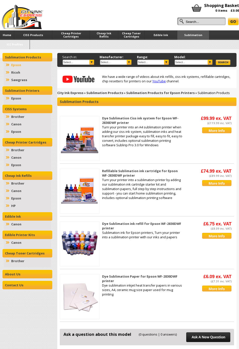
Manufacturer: (112, 57)
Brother (17, 116)
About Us (12, 274)
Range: (142, 57)
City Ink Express (70, 93)
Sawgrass (19, 80)
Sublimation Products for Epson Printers (160, 93)
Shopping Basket (221, 5)
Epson (16, 65)
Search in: (69, 57)
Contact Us (14, 285)
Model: (180, 57)
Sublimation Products (104, 93)
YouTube (159, 81)
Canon (16, 124)
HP (13, 205)
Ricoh (15, 72)
